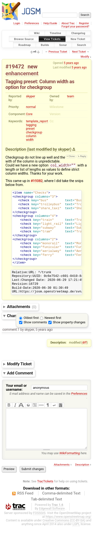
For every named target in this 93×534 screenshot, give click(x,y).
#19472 (14, 66)
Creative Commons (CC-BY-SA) (63, 528)
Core (29, 114)
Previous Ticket (58, 51)
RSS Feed (25, 501)
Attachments (21, 307)
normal (31, 107)
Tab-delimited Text (46, 507)
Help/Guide (50, 23)
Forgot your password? (75, 26)
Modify (85, 56)
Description (82, 472)
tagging (31, 125)
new (32, 66)
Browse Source (24, 39)
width (30, 140)
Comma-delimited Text (61, 501)
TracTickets (45, 489)
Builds (45, 44)
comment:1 (11, 330)
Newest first (52, 318)
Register (84, 23)
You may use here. (64, 461)
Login (16, 23)
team (70, 96)
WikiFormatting (69, 461)
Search (81, 44)
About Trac (68, 23)
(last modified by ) (49, 149)
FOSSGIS (39, 521)
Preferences (32, 23)
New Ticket (78, 39)
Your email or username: (16, 388)
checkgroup (34, 132)
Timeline (55, 33)
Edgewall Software (52, 516)
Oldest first (31, 318)
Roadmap (24, 44)
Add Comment (20, 373)
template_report (37, 121)
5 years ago (71, 63)
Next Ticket (79, 51)
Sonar (63, 44)
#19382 (37, 181)
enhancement (21, 73)
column (31, 136)
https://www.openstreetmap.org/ (68, 524)
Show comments (35, 323)
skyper (30, 96)
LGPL (76, 532)
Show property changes (69, 323)
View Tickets (52, 39)
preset (30, 128)
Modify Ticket (19, 364)
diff (84, 343)
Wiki (37, 33)
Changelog (78, 33)
